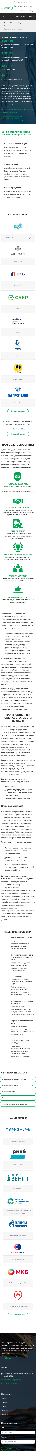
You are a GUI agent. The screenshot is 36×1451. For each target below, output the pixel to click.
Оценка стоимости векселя (12, 1098)
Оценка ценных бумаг (10, 1085)
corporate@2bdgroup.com (24, 6)
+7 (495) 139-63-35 (22, 2)
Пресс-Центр (5, 1410)
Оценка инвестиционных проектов (14, 1104)
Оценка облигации (8, 1092)
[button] (9, 1449)
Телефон (4, 1437)
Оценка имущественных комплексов (15, 1079)
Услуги (32, 11)
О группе (24, 11)
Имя (2, 1427)
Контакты (4, 1414)
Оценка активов (21, 16)
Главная (16, 11)
